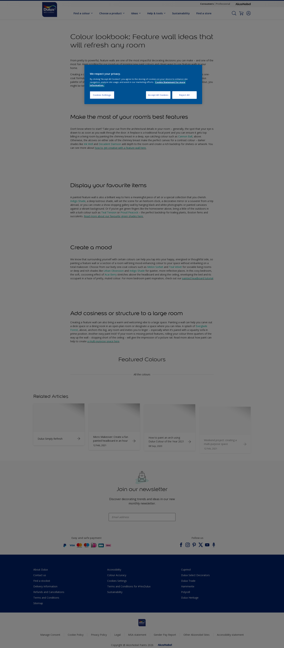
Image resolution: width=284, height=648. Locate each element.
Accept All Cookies (158, 95)
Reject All (184, 95)
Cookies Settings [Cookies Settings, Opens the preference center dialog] (102, 95)
